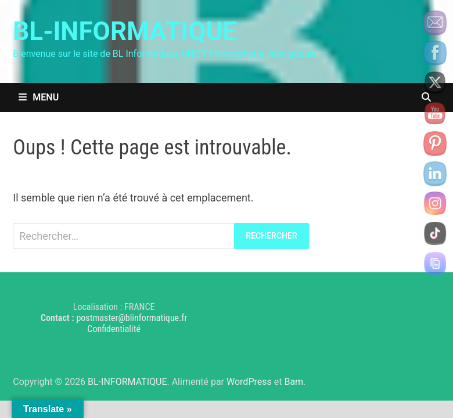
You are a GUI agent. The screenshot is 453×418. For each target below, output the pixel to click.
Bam (293, 381)
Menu (39, 97)
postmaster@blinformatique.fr (131, 317)
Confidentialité (114, 328)
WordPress (249, 381)
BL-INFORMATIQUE (125, 31)
